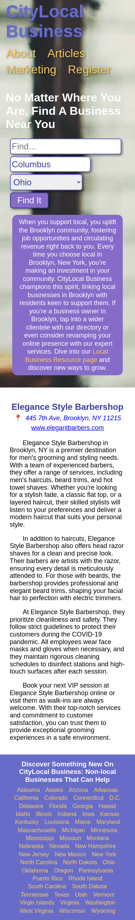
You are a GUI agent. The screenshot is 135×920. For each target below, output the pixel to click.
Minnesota (104, 830)
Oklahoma (35, 870)
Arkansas (106, 790)
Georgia (82, 806)
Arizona (78, 790)
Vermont (103, 895)
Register (89, 69)
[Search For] (65, 146)
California (26, 798)
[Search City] (50, 164)
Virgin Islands (37, 902)
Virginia (69, 902)
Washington (100, 902)
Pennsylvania (96, 870)
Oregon (63, 870)
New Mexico (70, 854)
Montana (98, 838)
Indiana (67, 814)
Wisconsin (72, 911)
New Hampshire (95, 846)
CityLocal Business (45, 21)
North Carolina (38, 862)
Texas (61, 895)
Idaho (22, 814)
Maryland (108, 822)
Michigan (73, 830)
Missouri (70, 838)
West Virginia (37, 911)
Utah (81, 895)
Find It (29, 200)
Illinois (43, 814)
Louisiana (56, 822)
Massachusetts (37, 830)
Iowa (88, 814)
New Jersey (34, 854)
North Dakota (80, 862)
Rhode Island (85, 878)
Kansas (109, 814)
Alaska (54, 790)
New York (104, 854)
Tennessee (34, 895)
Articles (66, 53)
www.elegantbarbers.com (67, 427)
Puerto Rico (48, 878)
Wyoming (103, 911)
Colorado (56, 798)
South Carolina (47, 886)
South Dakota (89, 886)
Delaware (31, 806)
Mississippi (40, 838)
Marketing (31, 69)
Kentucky (27, 822)
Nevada (59, 846)
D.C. (115, 798)
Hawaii (107, 806)
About (21, 53)
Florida (58, 806)
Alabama (28, 790)
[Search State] (46, 182)
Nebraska (31, 846)
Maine (83, 822)
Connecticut (88, 798)
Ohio (109, 862)
